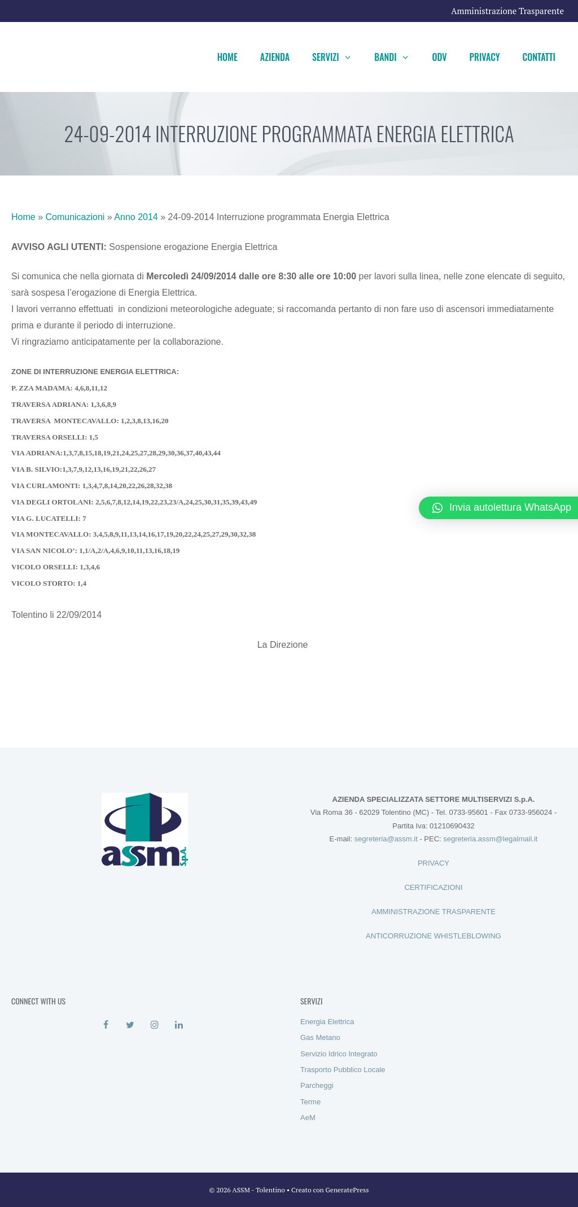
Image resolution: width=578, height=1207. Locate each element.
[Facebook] (106, 1025)
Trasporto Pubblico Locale (343, 1069)
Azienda (275, 57)
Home (227, 57)
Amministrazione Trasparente (507, 10)
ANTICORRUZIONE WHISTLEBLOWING (433, 936)
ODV (439, 57)
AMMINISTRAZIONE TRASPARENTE (433, 911)
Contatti (539, 57)
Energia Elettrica (327, 1021)
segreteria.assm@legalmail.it (490, 839)
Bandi (397, 57)
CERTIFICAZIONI (433, 887)
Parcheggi (317, 1085)
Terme (310, 1102)
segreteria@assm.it (386, 839)
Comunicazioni (74, 217)
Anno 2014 (135, 217)
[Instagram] (154, 1025)
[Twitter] (130, 1025)
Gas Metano (320, 1037)
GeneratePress (347, 1190)
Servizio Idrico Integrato (339, 1054)
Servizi (337, 57)
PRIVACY (433, 863)
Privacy (485, 57)
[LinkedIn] (179, 1025)
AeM (308, 1117)
